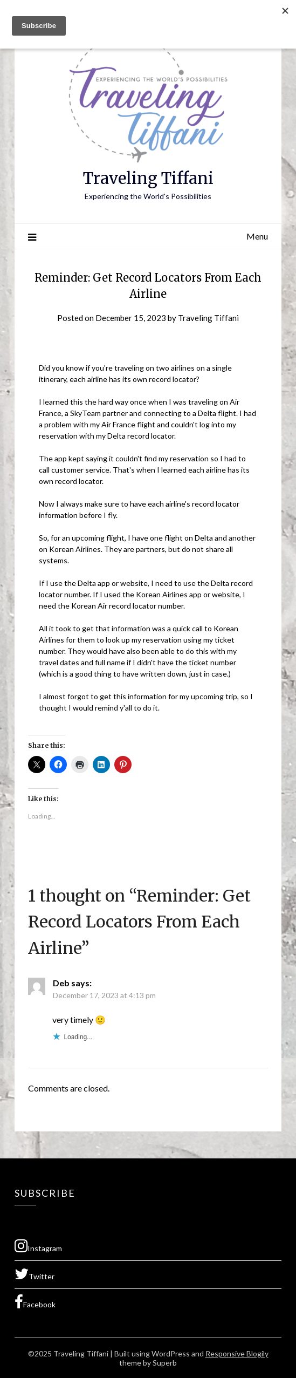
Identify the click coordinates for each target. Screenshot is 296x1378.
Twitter (34, 1273)
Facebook (35, 1301)
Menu (257, 236)
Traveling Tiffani (148, 178)
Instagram (38, 1245)
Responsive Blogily (237, 1353)
